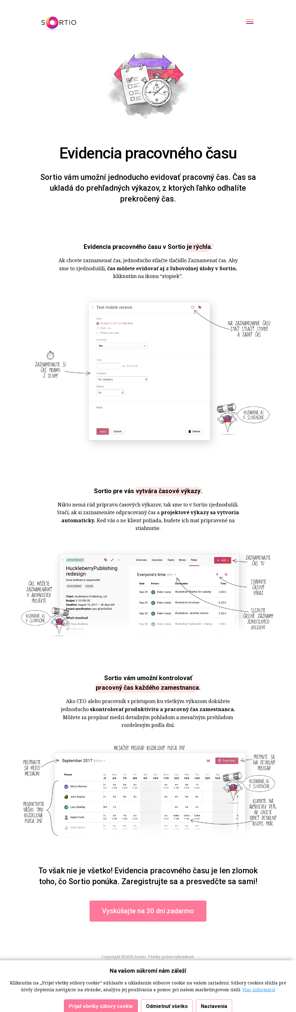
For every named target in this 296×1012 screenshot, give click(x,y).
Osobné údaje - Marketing (193, 964)
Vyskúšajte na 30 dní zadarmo (148, 911)
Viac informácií (258, 1006)
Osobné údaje (153, 964)
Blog (146, 971)
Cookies (83, 964)
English (161, 971)
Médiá (133, 971)
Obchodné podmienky (115, 964)
